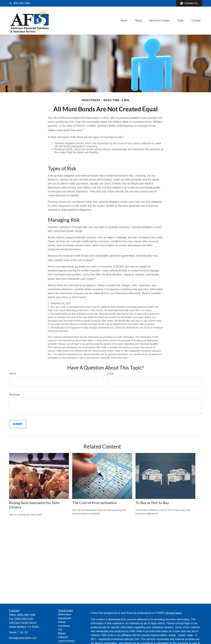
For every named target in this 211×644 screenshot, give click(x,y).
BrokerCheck (173, 613)
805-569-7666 (19, 3)
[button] (124, 21)
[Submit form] (17, 424)
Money (62, 633)
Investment (64, 618)
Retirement (64, 614)
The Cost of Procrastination (94, 502)
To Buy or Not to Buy (152, 502)
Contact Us (189, 3)
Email (110, 373)
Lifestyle (63, 637)
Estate (62, 622)
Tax (60, 629)
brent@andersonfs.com (23, 638)
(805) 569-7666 (26, 615)
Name (12, 373)
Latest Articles (66, 641)
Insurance (64, 625)
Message (14, 394)
